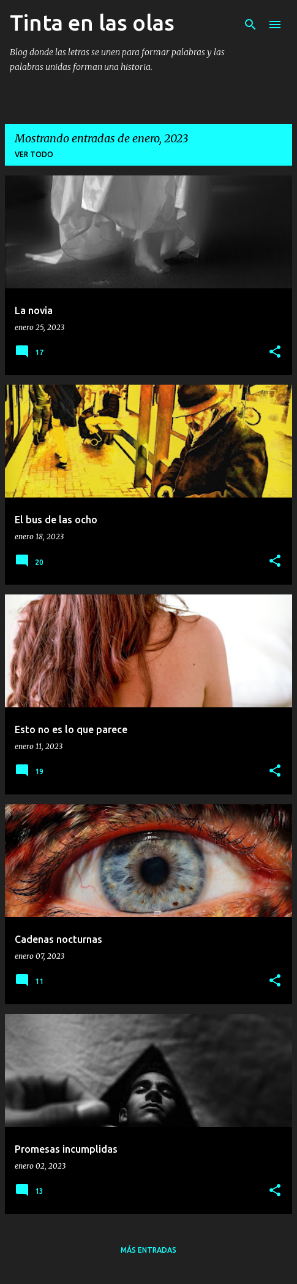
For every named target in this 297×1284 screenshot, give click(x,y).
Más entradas (148, 1250)
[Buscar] (250, 24)
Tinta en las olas (92, 22)
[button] (275, 352)
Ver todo (34, 154)
